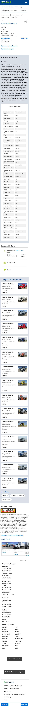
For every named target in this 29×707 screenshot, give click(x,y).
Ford (3, 648)
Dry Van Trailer (6, 614)
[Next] (27, 20)
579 (17, 17)
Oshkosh (5, 638)
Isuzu (16, 629)
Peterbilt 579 (5, 495)
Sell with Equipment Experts (14, 672)
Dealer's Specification (14, 106)
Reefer (4, 619)
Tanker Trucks (6, 578)
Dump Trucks (6, 575)
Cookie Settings (7, 697)
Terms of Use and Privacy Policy (11, 688)
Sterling (4, 641)
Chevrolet (5, 629)
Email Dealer (24, 704)
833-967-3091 (24, 38)
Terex (17, 636)
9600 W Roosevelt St (6, 40)
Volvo (4, 643)
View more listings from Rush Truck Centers (11, 535)
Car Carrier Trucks (5, 17)
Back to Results (6, 15)
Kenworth (5, 636)
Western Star (19, 638)
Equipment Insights (7, 49)
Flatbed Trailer (6, 612)
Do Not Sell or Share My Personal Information (15, 694)
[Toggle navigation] (26, 2)
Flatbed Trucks (6, 571)
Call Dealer (4, 704)
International (6, 634)
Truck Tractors (6, 568)
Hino (16, 645)
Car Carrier (5, 621)
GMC (16, 627)
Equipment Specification (9, 46)
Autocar (4, 627)
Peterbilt (13, 17)
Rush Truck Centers (5, 38)
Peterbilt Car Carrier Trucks (17, 495)
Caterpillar (5, 645)
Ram (16, 648)
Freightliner (5, 631)
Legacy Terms (7, 691)
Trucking (13, 15)
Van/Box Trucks (7, 573)
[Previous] (2, 20)
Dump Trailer (6, 617)
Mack (17, 631)
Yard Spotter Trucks (8, 594)
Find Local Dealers (14, 659)
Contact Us (6, 700)
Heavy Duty (19, 15)
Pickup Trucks (6, 604)
